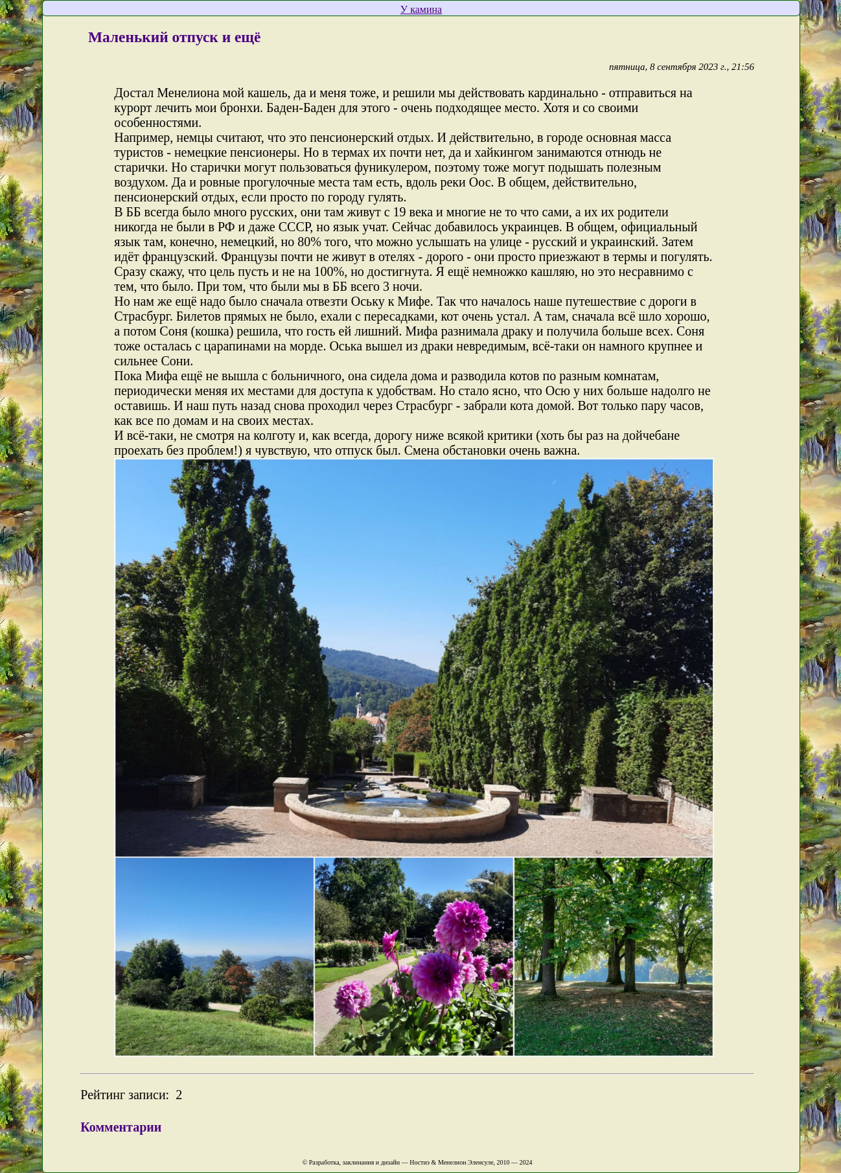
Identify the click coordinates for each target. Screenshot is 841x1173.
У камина (421, 9)
